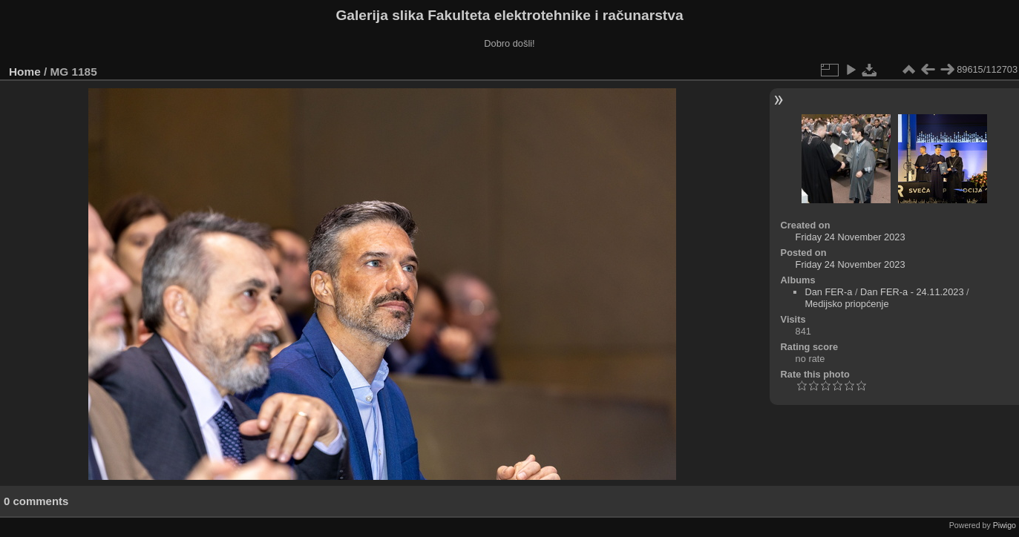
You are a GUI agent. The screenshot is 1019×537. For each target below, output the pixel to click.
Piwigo (1004, 525)
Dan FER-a (828, 291)
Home (25, 71)
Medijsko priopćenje (846, 303)
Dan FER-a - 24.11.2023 (911, 291)
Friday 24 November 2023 (850, 237)
